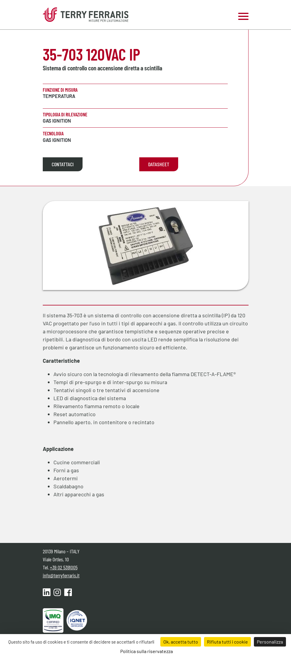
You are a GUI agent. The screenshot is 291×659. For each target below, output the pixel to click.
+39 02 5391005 (64, 567)
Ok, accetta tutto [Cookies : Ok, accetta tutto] (180, 641)
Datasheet (158, 164)
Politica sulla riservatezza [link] (146, 651)
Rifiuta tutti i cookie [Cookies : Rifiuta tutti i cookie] (227, 641)
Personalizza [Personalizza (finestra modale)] (270, 641)
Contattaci (63, 164)
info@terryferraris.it (61, 575)
